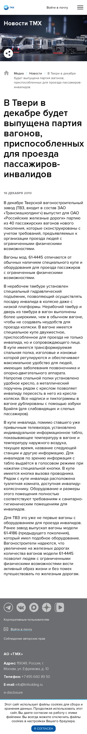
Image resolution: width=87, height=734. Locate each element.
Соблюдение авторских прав (24, 639)
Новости (35, 73)
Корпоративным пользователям (26, 620)
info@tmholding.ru (29, 684)
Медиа (19, 73)
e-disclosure (13, 692)
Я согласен (43, 728)
